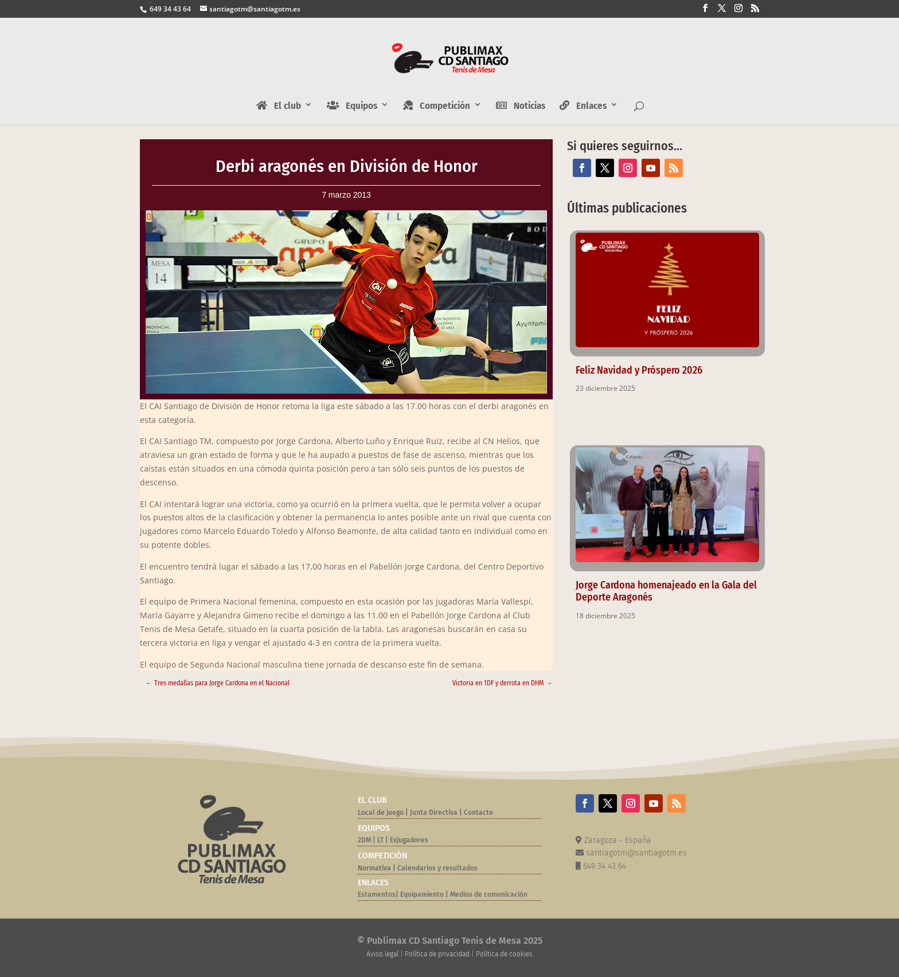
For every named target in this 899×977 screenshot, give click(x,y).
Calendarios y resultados (437, 868)
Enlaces (583, 106)
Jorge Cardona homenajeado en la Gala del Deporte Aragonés (666, 591)
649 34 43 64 (169, 9)
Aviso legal (382, 954)
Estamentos (377, 894)
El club (278, 106)
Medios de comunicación (488, 894)
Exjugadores (409, 840)
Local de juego (381, 813)
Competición (436, 106)
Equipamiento (422, 894)
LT (380, 840)
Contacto (478, 813)
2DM (364, 840)
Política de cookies (504, 954)
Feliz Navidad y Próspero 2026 (639, 370)
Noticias (520, 106)
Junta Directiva (433, 813)
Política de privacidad (437, 954)
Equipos (352, 106)
